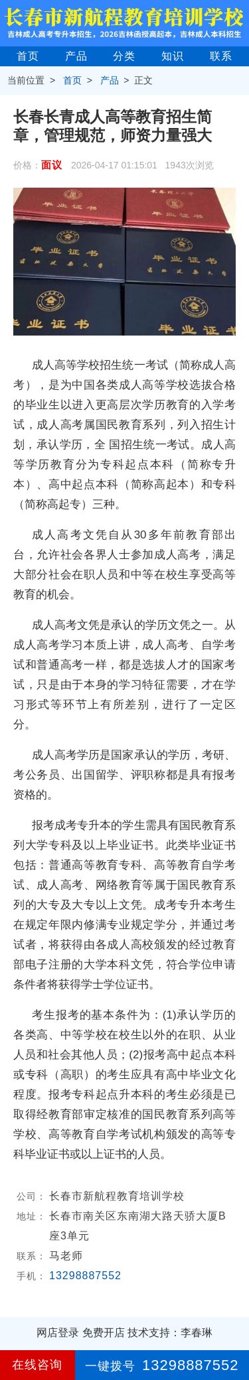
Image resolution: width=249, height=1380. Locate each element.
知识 (172, 56)
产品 (76, 56)
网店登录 (58, 1332)
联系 (221, 56)
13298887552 (85, 1275)
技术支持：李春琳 (169, 1332)
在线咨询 (37, 1364)
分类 (124, 56)
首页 (28, 56)
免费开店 (103, 1332)
